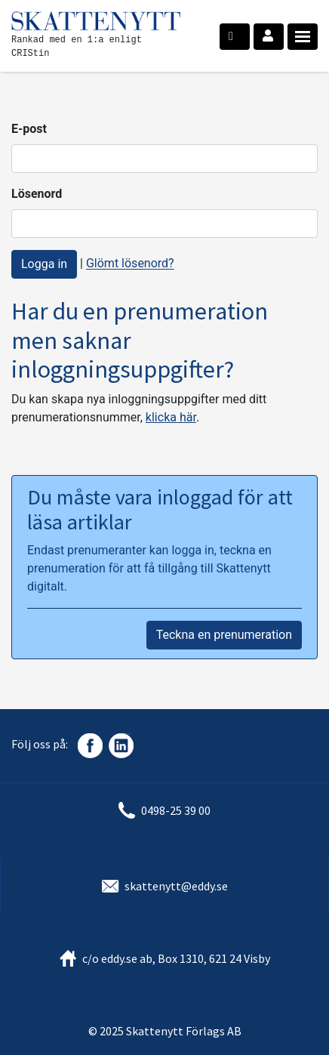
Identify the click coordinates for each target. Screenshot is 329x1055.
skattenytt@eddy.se (176, 885)
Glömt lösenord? (130, 264)
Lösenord (36, 194)
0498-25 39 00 (176, 810)
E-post (29, 129)
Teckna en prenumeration (224, 635)
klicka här (171, 417)
